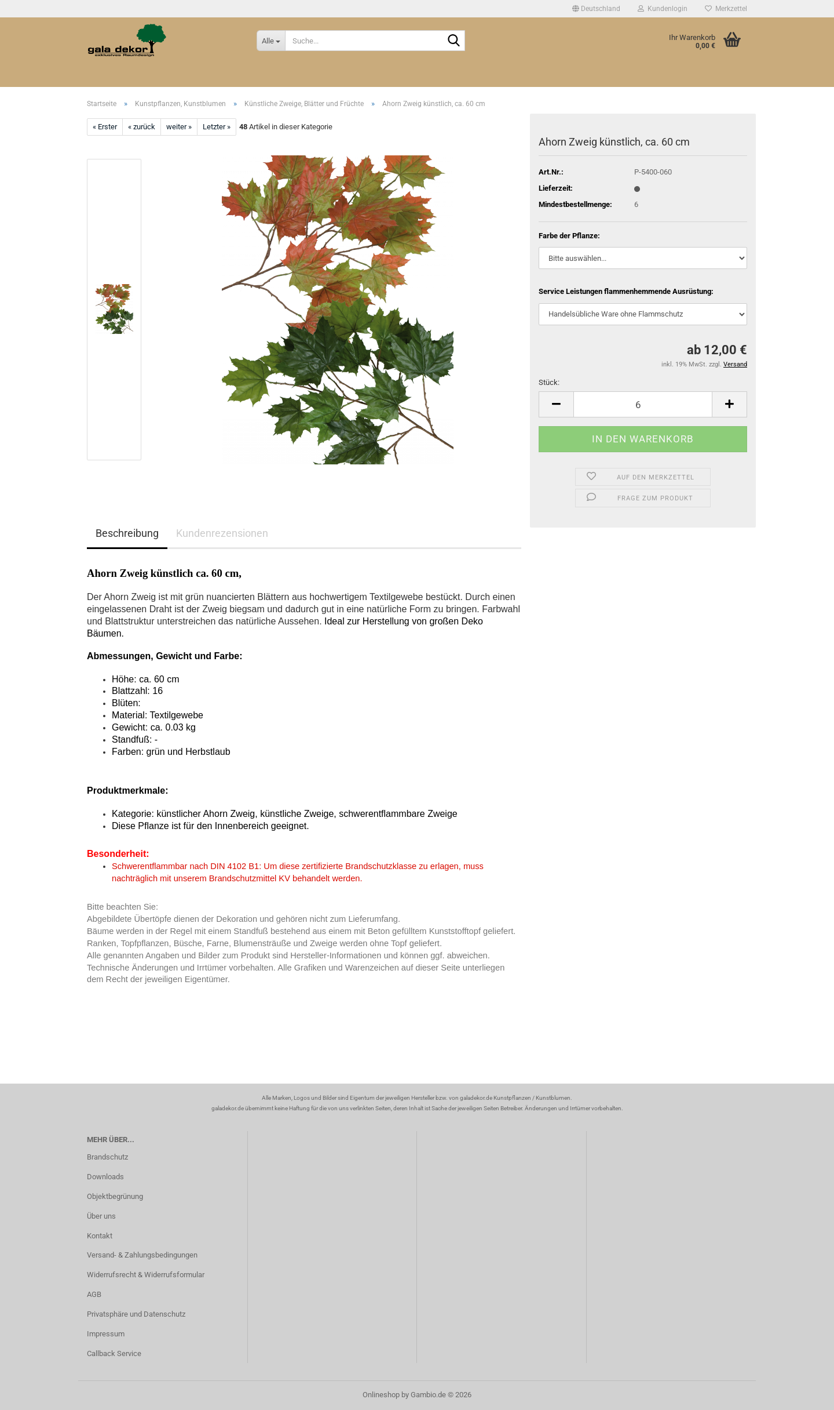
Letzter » (217, 126)
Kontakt (99, 1235)
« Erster (105, 126)
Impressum (106, 1333)
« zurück (141, 126)
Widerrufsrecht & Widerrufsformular (145, 1274)
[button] (596, 8)
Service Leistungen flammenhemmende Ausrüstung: (626, 291)
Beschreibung (127, 533)
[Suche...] (271, 40)
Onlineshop (381, 1394)
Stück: (549, 382)
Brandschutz (107, 1157)
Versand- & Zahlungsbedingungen (142, 1255)
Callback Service (114, 1353)
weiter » (179, 126)
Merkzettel (726, 9)
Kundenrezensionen (222, 533)
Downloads (105, 1176)
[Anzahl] (642, 404)
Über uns (101, 1216)
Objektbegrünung (115, 1196)
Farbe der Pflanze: (569, 235)
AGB (94, 1294)
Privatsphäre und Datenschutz (136, 1314)
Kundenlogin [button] (662, 9)
